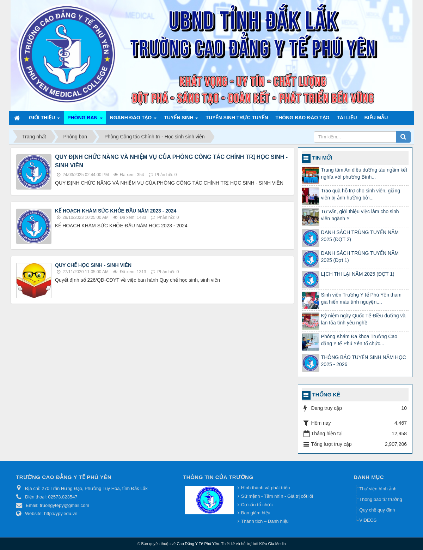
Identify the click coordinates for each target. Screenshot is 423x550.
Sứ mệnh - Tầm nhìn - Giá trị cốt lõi (277, 496)
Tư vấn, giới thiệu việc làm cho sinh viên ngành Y (360, 215)
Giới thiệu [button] (44, 119)
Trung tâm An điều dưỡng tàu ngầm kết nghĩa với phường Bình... (364, 173)
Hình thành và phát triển (265, 487)
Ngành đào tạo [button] (133, 119)
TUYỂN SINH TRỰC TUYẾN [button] (237, 117)
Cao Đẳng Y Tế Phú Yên (198, 544)
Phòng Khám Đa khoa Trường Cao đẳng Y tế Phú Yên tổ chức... (359, 340)
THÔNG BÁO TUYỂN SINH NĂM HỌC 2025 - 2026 (363, 360)
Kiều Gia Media (272, 544)
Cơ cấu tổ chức (257, 504)
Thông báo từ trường (380, 499)
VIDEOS (367, 520)
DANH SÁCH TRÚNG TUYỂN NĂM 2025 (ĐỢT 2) (360, 235)
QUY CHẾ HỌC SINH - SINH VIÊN (93, 265)
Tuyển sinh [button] (181, 119)
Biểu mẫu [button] (376, 117)
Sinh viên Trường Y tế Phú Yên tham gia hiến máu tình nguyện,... (361, 298)
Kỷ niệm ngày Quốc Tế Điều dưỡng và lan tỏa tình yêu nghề (363, 319)
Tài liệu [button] (347, 117)
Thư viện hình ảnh (377, 488)
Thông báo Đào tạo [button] (303, 117)
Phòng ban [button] (84, 119)
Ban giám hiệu (255, 512)
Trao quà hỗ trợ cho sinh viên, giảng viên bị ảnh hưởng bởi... (360, 194)
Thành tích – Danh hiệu (265, 521)
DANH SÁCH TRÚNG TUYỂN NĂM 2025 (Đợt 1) (360, 256)
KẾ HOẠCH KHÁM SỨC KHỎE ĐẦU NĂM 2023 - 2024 (115, 211)
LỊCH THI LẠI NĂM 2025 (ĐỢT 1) (357, 274)
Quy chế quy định (377, 510)
